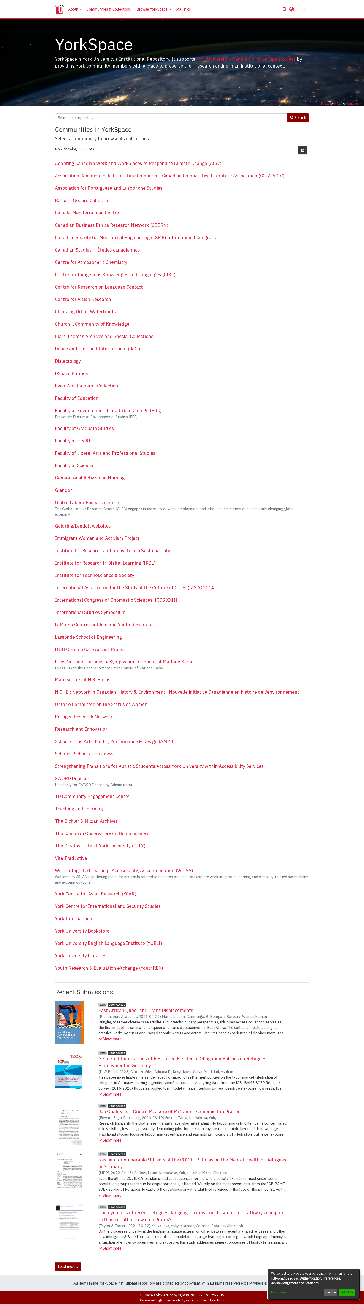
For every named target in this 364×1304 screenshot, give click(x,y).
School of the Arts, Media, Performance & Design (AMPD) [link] (115, 741)
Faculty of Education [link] (76, 398)
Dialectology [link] (68, 361)
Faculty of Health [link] (73, 441)
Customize (278, 1292)
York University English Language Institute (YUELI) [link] (108, 943)
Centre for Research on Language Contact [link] (99, 287)
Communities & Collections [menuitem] (109, 9)
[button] (285, 9)
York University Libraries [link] (80, 955)
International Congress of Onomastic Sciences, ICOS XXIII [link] (116, 600)
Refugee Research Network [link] (84, 717)
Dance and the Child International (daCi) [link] (97, 349)
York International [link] (74, 918)
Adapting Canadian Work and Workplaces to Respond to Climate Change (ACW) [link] (138, 163)
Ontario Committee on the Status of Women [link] (101, 704)
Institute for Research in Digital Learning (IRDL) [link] (105, 563)
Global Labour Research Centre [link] (88, 502)
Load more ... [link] (68, 1266)
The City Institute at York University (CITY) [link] (100, 846)
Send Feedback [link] (213, 1300)
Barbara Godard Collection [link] (83, 200)
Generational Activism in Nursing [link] (90, 478)
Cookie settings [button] (151, 1300)
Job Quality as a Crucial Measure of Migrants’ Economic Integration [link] (169, 1111)
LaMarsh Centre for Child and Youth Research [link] (103, 625)
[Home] (59, 9)
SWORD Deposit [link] (71, 778)
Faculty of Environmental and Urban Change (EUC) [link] (108, 410)
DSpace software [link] (154, 1295)
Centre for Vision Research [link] (83, 299)
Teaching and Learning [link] (79, 809)
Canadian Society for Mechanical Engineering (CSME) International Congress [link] (135, 237)
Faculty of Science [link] (74, 465)
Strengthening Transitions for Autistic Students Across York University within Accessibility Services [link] (159, 766)
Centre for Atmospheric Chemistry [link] (91, 262)
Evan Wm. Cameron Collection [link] (86, 386)
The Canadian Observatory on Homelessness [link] (102, 833)
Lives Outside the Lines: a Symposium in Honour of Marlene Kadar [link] (124, 662)
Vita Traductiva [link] (71, 858)
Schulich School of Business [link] (84, 754)
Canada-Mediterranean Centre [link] (87, 213)
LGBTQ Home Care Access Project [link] (90, 649)
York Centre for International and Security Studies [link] (108, 906)
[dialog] (313, 1284)
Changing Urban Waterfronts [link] (85, 311)
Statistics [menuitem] (183, 9)
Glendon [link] (64, 490)
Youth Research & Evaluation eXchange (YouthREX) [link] (109, 968)
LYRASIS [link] (217, 1295)
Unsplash (353, 103)
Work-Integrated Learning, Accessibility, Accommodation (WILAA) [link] (124, 870)
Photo (325, 103)
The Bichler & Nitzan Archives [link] (86, 821)
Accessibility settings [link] (182, 1300)
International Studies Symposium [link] (90, 612)
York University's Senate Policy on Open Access (246, 59)
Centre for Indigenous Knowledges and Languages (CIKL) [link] (115, 274)
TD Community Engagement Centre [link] (92, 796)
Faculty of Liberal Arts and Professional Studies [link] (105, 453)
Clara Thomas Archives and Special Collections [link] (104, 336)
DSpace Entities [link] (71, 373)
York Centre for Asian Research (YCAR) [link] (95, 894)
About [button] (73, 9)
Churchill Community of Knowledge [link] (92, 324)
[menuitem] (74, 9)
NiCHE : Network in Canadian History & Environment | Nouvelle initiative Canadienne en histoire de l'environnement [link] (177, 692)
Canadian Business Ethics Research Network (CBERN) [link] (111, 225)
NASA (338, 103)
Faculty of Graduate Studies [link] (84, 428)
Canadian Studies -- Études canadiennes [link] (97, 250)
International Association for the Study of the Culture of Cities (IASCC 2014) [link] (135, 587)
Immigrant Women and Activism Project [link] (97, 538)
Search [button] (298, 117)
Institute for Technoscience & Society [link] (94, 575)
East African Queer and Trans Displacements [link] (145, 1010)
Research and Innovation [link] (81, 729)
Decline (330, 1292)
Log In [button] (301, 9)
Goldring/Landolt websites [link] (83, 526)
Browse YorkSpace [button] (152, 9)
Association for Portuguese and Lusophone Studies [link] (109, 188)
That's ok (346, 1292)
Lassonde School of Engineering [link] (88, 637)
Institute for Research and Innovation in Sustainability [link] (112, 550)
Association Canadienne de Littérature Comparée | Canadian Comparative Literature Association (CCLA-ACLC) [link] (170, 176)
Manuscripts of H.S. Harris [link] (82, 679)
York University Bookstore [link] (82, 931)
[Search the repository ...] (171, 117)
